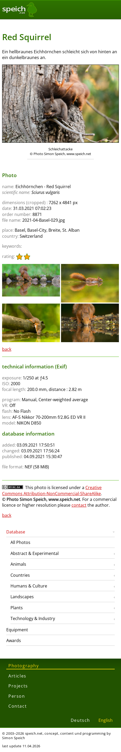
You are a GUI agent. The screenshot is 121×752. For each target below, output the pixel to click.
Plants (16, 608)
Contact (17, 706)
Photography (23, 666)
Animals (18, 564)
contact (79, 505)
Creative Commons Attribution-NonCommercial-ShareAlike (52, 490)
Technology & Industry (32, 618)
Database (15, 532)
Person (16, 696)
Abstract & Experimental (34, 553)
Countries (20, 575)
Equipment (17, 630)
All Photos (20, 542)
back (6, 349)
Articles (17, 676)
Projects (18, 686)
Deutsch (80, 720)
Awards (13, 640)
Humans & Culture (28, 586)
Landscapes (22, 597)
